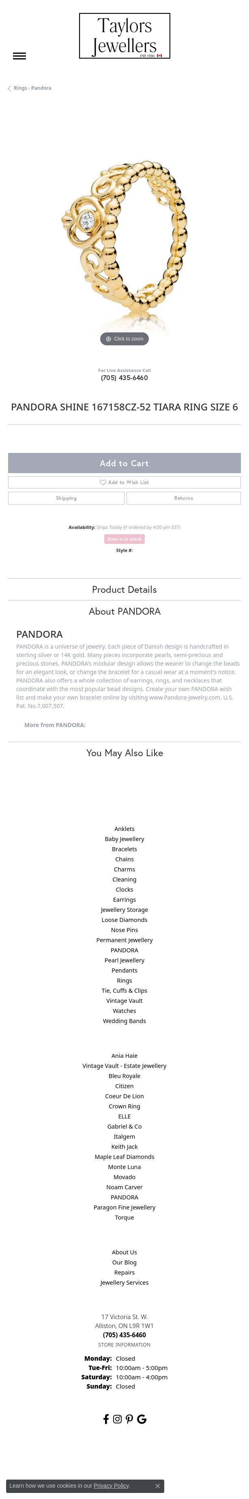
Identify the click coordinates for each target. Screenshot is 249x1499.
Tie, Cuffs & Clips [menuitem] (125, 990)
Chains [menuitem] (124, 859)
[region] (124, 232)
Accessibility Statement (192, 1456)
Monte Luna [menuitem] (124, 1167)
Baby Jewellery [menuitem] (124, 839)
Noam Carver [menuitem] (124, 1187)
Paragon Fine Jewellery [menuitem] (125, 1207)
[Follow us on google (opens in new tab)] (141, 1419)
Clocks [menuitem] (124, 889)
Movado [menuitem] (124, 1177)
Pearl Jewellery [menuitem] (124, 960)
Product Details (124, 589)
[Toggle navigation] (19, 56)
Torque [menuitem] (124, 1217)
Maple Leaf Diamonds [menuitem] (124, 1157)
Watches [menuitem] (124, 1011)
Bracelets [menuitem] (124, 849)
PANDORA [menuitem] (124, 950)
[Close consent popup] (157, 1486)
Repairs (124, 1272)
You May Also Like (124, 752)
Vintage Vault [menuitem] (124, 1000)
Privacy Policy (84, 1456)
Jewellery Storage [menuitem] (124, 909)
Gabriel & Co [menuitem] (124, 1126)
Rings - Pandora (33, 88)
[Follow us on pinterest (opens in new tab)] (129, 1419)
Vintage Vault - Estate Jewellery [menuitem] (125, 1066)
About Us (124, 1252)
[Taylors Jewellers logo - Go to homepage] (124, 36)
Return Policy (44, 1456)
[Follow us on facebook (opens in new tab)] (106, 1419)
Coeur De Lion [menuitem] (124, 1096)
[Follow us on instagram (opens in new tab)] (117, 1419)
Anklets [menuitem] (124, 829)
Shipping (66, 498)
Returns (183, 498)
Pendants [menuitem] (124, 970)
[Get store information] (125, 1344)
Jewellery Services (125, 1282)
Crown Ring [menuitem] (124, 1106)
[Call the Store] (124, 1335)
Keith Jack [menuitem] (124, 1146)
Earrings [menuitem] (124, 899)
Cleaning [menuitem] (124, 879)
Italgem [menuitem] (124, 1136)
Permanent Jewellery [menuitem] (124, 940)
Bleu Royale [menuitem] (124, 1076)
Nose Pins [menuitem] (124, 930)
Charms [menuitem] (124, 869)
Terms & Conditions (133, 1456)
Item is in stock (124, 539)
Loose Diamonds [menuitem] (125, 920)
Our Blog (124, 1262)
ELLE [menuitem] (124, 1116)
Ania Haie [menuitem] (124, 1055)
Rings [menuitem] (124, 980)
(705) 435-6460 (124, 377)
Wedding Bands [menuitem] (124, 1021)
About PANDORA (125, 611)
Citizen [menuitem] (124, 1086)
